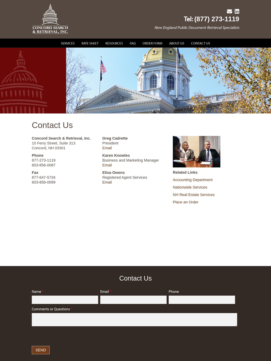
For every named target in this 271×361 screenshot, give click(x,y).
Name (38, 291)
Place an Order (185, 202)
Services (68, 43)
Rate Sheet (90, 43)
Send (40, 350)
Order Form (152, 43)
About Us (176, 43)
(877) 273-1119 (216, 19)
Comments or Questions (52, 309)
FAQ (133, 43)
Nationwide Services (190, 187)
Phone (174, 291)
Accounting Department (193, 180)
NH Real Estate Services (194, 195)
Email (107, 148)
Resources (114, 43)
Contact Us (200, 43)
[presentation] (58, 336)
